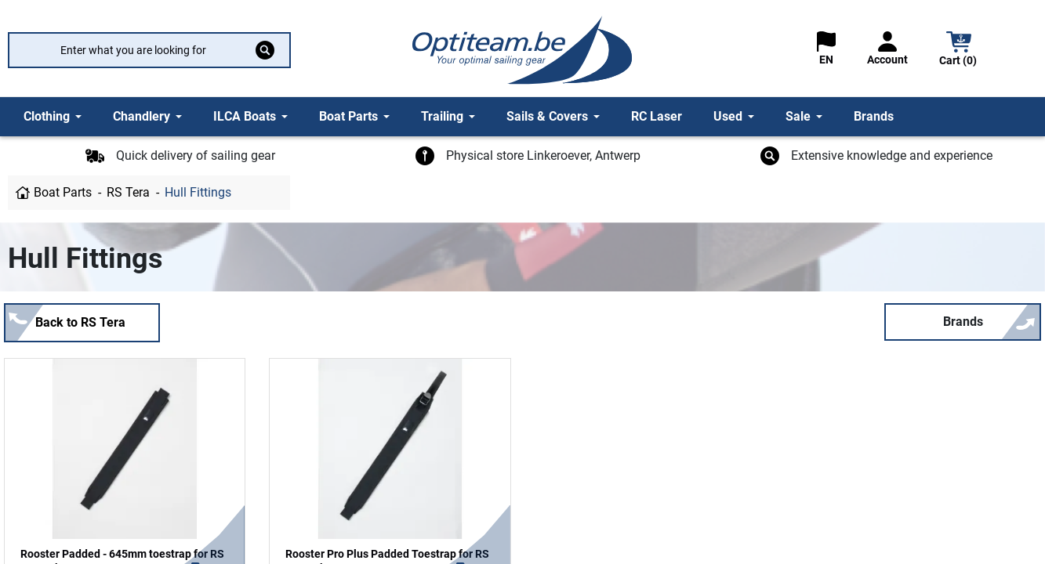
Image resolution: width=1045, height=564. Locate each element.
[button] (958, 51)
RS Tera (128, 192)
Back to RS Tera (80, 322)
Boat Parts (63, 192)
